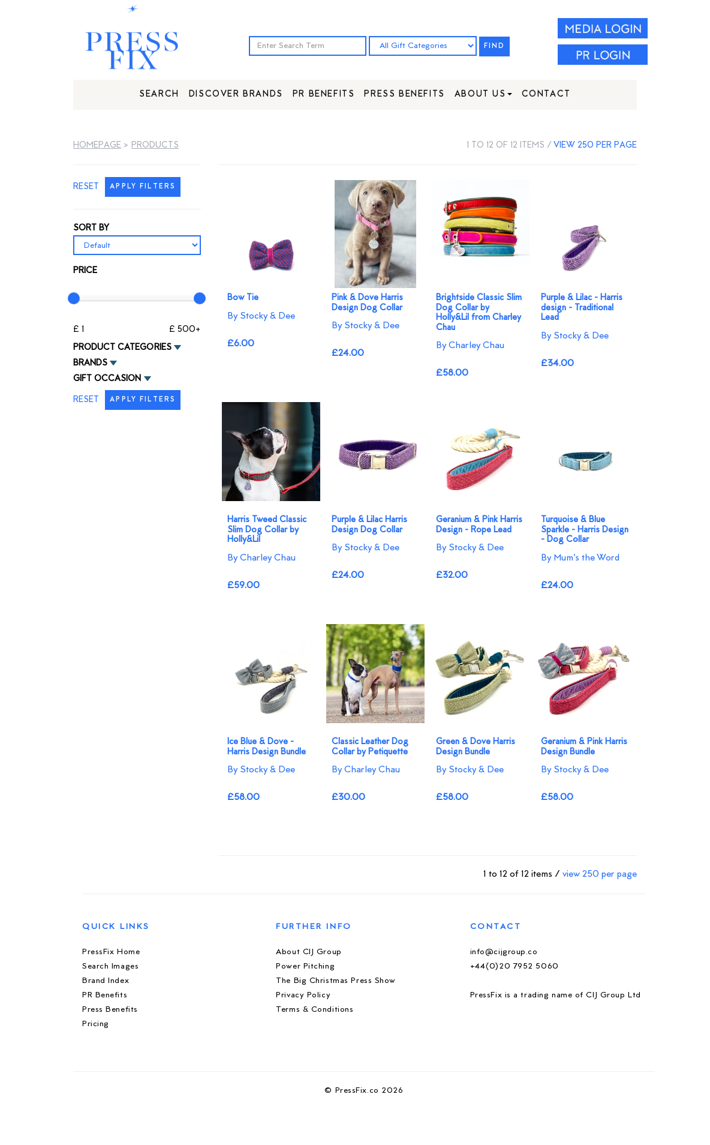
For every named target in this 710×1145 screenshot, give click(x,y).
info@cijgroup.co (504, 952)
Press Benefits (404, 94)
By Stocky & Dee (261, 316)
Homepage (97, 145)
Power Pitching (305, 966)
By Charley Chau (470, 346)
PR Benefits (324, 94)
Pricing (95, 1024)
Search (159, 94)
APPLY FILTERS (143, 186)
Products (155, 145)
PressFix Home (111, 952)
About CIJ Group (308, 952)
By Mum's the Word (580, 558)
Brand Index (105, 981)
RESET (86, 187)
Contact (546, 94)
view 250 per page (595, 145)
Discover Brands (236, 94)
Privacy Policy (303, 995)
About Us (483, 94)
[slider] (74, 298)
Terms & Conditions (314, 1010)
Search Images (110, 966)
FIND (495, 46)
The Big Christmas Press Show (336, 981)
